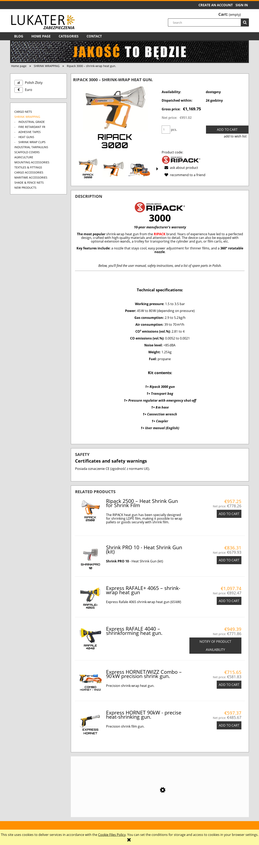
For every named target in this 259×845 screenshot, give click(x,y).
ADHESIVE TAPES (29, 132)
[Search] (245, 22)
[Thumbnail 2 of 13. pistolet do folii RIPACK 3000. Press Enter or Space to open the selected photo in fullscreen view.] (114, 169)
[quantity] (166, 130)
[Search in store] (209, 22)
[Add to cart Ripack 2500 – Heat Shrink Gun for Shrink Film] (229, 514)
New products (25, 187)
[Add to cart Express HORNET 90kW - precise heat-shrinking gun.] (229, 725)
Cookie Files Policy (112, 834)
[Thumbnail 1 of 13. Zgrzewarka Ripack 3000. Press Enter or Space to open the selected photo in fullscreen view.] (88, 169)
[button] (157, 168)
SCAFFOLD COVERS (27, 152)
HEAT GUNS (26, 137)
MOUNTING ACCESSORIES (31, 162)
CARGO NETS (23, 112)
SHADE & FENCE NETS (29, 182)
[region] (129, 51)
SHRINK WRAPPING (27, 117)
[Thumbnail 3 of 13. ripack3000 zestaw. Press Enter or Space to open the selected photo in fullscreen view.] (139, 169)
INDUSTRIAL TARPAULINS (31, 147)
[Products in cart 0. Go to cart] (229, 14)
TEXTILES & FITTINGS (28, 167)
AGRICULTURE (23, 157)
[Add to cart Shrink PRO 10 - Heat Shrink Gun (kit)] (229, 560)
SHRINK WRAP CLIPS (32, 142)
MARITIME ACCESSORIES (30, 177)
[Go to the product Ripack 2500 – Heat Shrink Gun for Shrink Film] (160, 800)
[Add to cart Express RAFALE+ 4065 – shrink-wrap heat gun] (229, 601)
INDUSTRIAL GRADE (31, 122)
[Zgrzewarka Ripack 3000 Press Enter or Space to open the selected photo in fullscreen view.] (115, 119)
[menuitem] (18, 36)
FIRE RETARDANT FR (31, 127)
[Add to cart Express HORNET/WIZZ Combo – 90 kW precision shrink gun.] (229, 685)
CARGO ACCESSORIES (28, 172)
